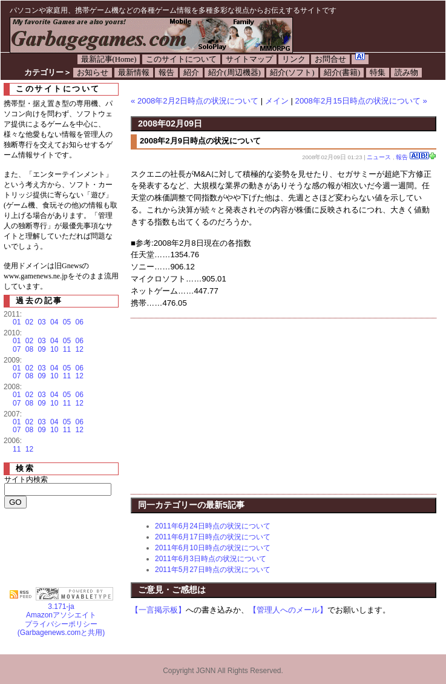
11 (67, 349)
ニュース (379, 157)
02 (29, 322)
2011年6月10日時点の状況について (213, 548)
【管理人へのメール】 (288, 609)
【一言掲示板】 (158, 609)
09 (41, 349)
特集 (377, 72)
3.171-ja (74, 603)
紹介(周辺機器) (234, 72)
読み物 (406, 72)
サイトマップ (249, 59)
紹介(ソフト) (292, 72)
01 (17, 322)
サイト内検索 (26, 479)
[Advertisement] (232, 406)
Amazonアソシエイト (61, 615)
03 (41, 322)
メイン (277, 100)
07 (17, 349)
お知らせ (92, 72)
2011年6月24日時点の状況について (213, 526)
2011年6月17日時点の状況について (213, 537)
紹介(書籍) (342, 72)
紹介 (191, 72)
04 (54, 322)
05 (67, 322)
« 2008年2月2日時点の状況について (194, 100)
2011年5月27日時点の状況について (213, 569)
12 (80, 349)
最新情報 (133, 72)
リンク (294, 59)
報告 (166, 72)
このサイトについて (181, 59)
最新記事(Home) (109, 59)
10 (54, 349)
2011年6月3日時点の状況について (210, 558)
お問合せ (330, 59)
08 (29, 349)
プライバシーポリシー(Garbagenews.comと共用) (61, 628)
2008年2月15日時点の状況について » (361, 100)
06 (80, 322)
